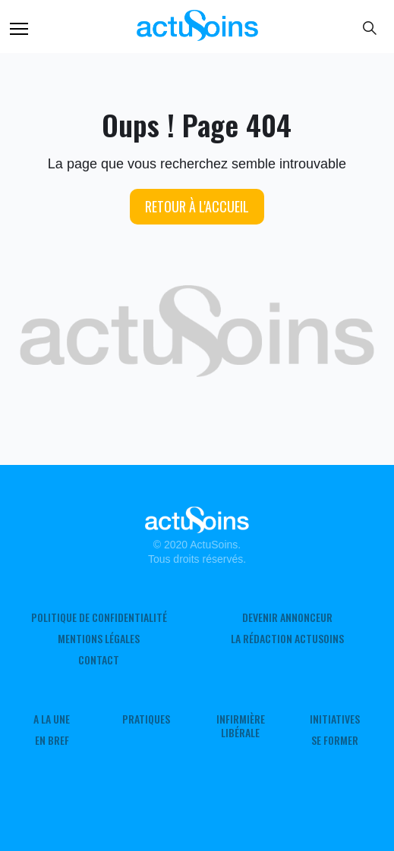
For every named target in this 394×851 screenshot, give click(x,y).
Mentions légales (99, 638)
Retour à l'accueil (197, 206)
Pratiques (146, 719)
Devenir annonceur (287, 617)
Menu (19, 29)
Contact (98, 660)
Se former (334, 740)
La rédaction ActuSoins (287, 638)
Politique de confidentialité (99, 617)
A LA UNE (51, 719)
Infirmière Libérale (240, 726)
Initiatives (335, 719)
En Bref (52, 740)
